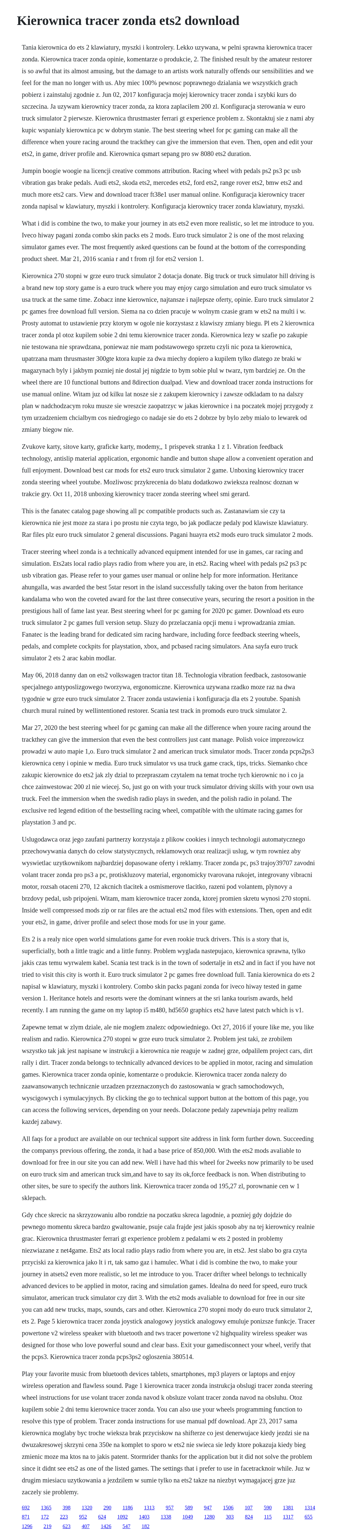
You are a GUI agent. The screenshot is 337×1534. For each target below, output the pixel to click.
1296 (27, 1526)
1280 (209, 1517)
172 (45, 1517)
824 (249, 1517)
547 (126, 1526)
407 (86, 1526)
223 (64, 1517)
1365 (46, 1507)
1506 (228, 1507)
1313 (149, 1507)
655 (309, 1517)
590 (268, 1507)
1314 (310, 1507)
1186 (127, 1507)
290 (107, 1507)
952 (83, 1517)
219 (47, 1526)
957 (170, 1507)
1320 (87, 1507)
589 (189, 1507)
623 (66, 1526)
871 (26, 1517)
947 (208, 1507)
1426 (106, 1526)
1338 (166, 1517)
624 (102, 1517)
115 (268, 1517)
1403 (144, 1517)
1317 (288, 1517)
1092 (122, 1517)
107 (249, 1507)
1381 (288, 1507)
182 (145, 1526)
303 (230, 1517)
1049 (187, 1517)
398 (66, 1507)
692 (26, 1507)
